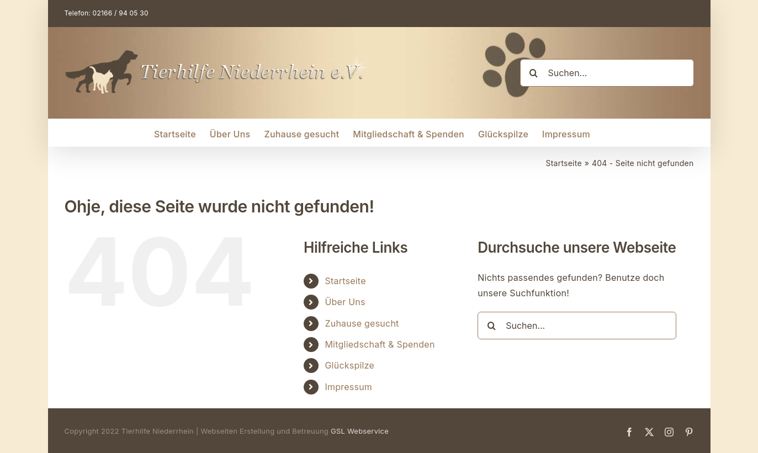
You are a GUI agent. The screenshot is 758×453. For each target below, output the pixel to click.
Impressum (348, 386)
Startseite (345, 280)
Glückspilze (349, 365)
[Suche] (534, 73)
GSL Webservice (360, 431)
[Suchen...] (607, 73)
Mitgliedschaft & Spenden (379, 344)
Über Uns (345, 301)
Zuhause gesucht (362, 323)
